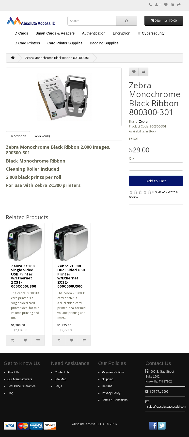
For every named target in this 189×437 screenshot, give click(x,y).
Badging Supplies (104, 43)
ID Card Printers (27, 43)
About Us (13, 372)
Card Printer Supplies (65, 43)
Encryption (121, 33)
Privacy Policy (111, 393)
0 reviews (158, 192)
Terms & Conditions (114, 400)
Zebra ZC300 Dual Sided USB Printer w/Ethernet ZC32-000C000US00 (71, 276)
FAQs (58, 386)
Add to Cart (156, 180)
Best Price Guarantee (21, 386)
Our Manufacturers (19, 379)
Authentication (93, 33)
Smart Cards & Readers (55, 33)
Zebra (143, 121)
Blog (10, 393)
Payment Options (113, 372)
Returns (107, 386)
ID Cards (21, 33)
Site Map (60, 379)
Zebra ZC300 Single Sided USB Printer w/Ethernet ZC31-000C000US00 (23, 276)
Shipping (107, 379)
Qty (131, 158)
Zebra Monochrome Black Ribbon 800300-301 (57, 58)
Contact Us (62, 372)
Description (18, 136)
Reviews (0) (42, 136)
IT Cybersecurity (151, 33)
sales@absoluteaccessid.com (166, 406)
